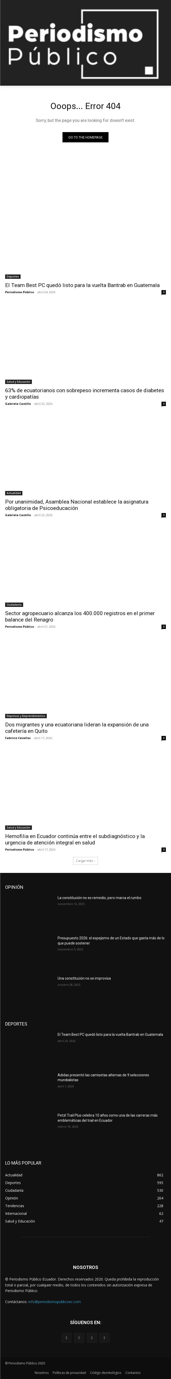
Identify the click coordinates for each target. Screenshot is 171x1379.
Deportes (13, 276)
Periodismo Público (19, 292)
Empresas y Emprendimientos (26, 716)
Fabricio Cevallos (18, 738)
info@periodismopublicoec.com (54, 1301)
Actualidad (14, 493)
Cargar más (85, 861)
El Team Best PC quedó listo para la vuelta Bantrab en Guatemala (82, 285)
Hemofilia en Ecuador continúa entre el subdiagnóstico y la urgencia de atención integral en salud (75, 839)
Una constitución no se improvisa (84, 978)
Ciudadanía (14, 604)
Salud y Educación (18, 381)
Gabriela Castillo (18, 404)
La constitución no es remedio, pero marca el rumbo (99, 898)
